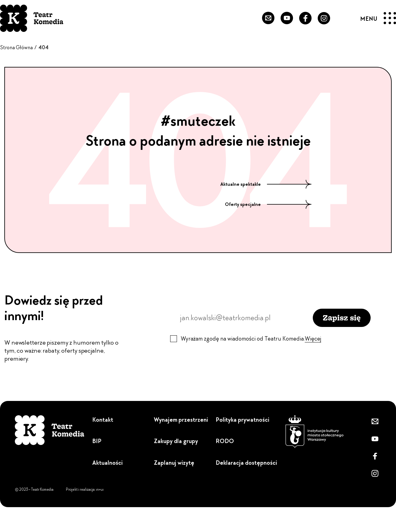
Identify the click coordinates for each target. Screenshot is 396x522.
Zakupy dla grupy (176, 441)
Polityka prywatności (242, 420)
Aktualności (107, 463)
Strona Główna (16, 47)
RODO (225, 441)
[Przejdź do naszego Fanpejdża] (305, 18)
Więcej (313, 338)
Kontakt (102, 420)
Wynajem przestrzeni (181, 420)
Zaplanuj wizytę (174, 463)
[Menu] (378, 18)
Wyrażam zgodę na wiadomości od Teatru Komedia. (251, 338)
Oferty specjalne (268, 204)
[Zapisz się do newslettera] (268, 18)
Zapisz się (342, 317)
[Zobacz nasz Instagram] (324, 18)
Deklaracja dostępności (246, 463)
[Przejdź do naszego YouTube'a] (287, 18)
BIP (96, 441)
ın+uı (100, 489)
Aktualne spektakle (266, 184)
